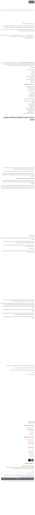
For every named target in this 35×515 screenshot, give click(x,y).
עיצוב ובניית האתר (30, 481)
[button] (17, 10)
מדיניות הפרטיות (10, 475)
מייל (33, 471)
